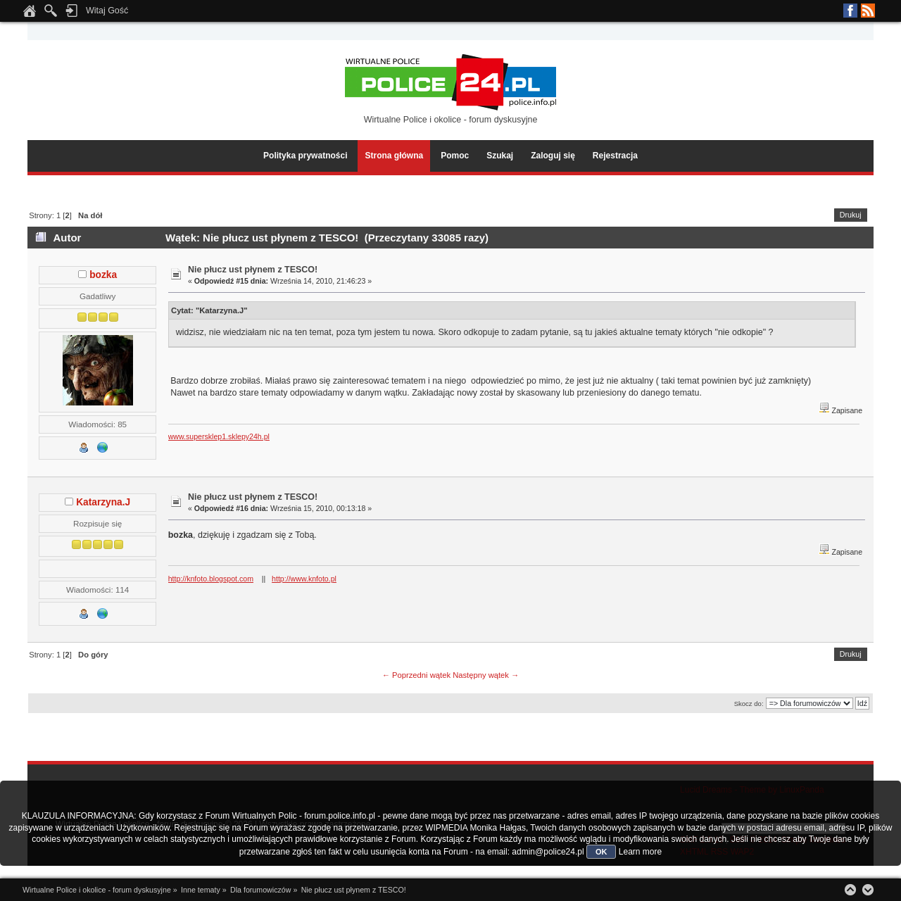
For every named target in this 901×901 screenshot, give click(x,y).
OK (601, 852)
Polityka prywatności (305, 155)
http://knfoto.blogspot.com (210, 578)
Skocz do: (749, 703)
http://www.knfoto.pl (304, 578)
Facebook (850, 11)
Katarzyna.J (103, 502)
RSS (868, 11)
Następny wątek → (486, 675)
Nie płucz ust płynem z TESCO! (252, 270)
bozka (103, 275)
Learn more (640, 852)
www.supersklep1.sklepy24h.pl (219, 436)
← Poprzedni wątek (416, 675)
